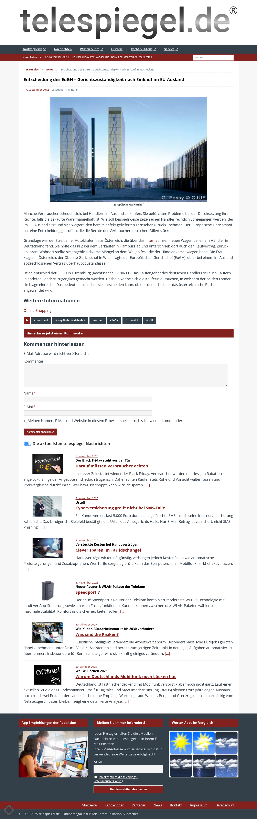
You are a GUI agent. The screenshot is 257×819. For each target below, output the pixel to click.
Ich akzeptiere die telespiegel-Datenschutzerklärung (116, 779)
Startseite (89, 805)
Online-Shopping (38, 310)
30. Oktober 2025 (86, 624)
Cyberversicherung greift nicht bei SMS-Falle (120, 508)
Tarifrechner (114, 805)
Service (169, 49)
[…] (147, 485)
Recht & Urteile (141, 49)
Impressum (198, 805)
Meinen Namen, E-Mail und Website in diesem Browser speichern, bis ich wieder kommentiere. (106, 420)
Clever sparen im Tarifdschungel (108, 550)
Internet (152, 240)
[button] (9, 810)
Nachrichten (63, 49)
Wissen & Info (89, 49)
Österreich (132, 320)
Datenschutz (224, 805)
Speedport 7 (88, 592)
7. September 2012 (37, 89)
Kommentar (34, 361)
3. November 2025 (87, 582)
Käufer (114, 320)
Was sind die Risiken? (97, 634)
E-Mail (29, 406)
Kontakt (176, 805)
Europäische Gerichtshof (70, 320)
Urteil (149, 320)
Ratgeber (138, 805)
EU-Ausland (41, 320)
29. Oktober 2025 (86, 666)
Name (29, 393)
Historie (117, 49)
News (158, 805)
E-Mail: (98, 762)
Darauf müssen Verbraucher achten (112, 466)
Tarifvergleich (32, 49)
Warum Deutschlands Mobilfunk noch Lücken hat (126, 676)
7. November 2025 (87, 456)
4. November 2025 (87, 540)
